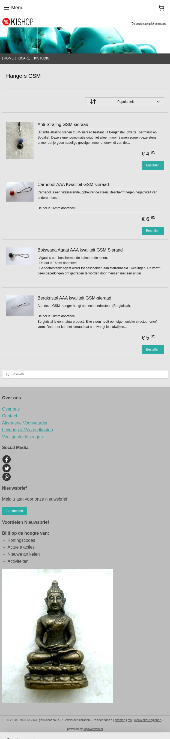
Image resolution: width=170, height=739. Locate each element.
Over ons (11, 409)
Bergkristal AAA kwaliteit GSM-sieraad (74, 298)
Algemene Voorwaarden (25, 423)
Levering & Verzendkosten (27, 429)
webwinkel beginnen (147, 720)
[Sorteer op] (124, 102)
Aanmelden (14, 511)
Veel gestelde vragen (22, 437)
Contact (9, 416)
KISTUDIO (42, 58)
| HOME (8, 58)
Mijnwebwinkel (93, 729)
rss (130, 720)
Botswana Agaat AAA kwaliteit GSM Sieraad (80, 250)
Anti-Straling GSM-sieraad (63, 124)
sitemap (120, 720)
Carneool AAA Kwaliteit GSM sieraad (73, 184)
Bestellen (152, 165)
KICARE (24, 58)
